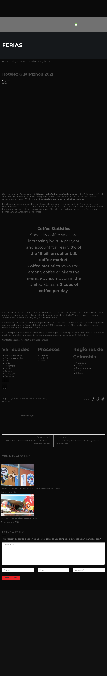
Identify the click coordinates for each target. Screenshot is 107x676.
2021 (9, 399)
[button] (76, 24)
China (15, 399)
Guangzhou (40, 399)
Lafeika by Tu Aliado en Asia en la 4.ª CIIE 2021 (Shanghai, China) (30, 488)
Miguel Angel (27, 415)
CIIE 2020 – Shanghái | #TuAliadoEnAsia (19, 518)
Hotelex (6, 401)
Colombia (24, 399)
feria (31, 399)
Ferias (4, 83)
